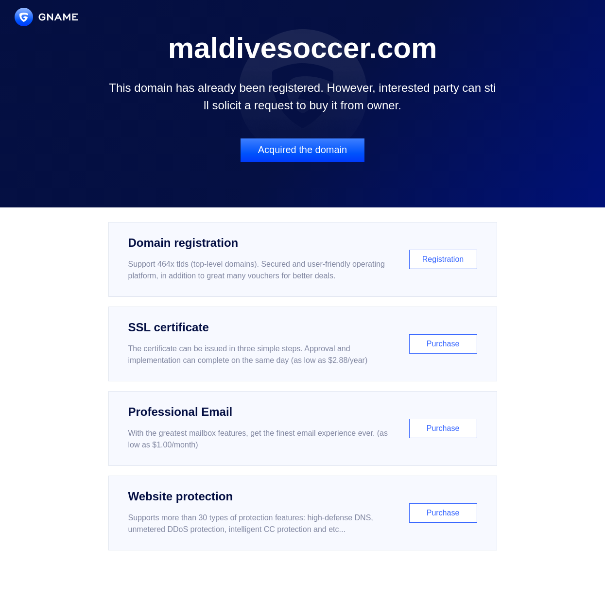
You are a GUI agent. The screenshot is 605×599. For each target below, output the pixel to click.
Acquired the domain (302, 149)
